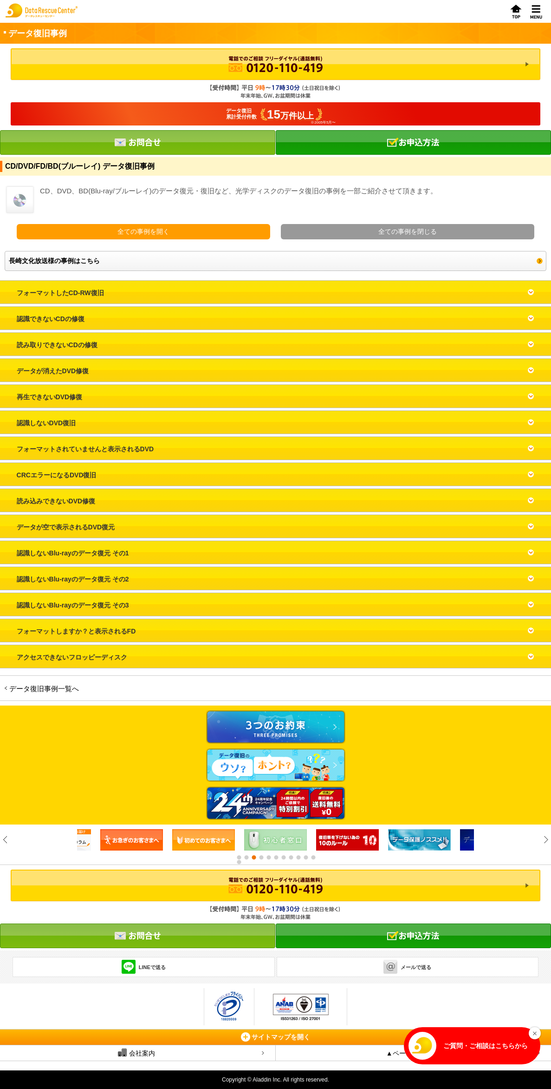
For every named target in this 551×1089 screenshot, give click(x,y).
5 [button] (268, 857)
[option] (131, 840)
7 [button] (283, 857)
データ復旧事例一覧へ (44, 689)
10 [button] (305, 857)
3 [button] (253, 857)
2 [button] (246, 857)
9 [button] (298, 857)
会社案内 (136, 1053)
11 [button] (313, 857)
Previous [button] (5, 839)
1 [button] (238, 857)
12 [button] (238, 862)
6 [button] (276, 857)
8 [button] (290, 857)
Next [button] (545, 839)
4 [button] (261, 857)
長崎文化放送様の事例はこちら (54, 260)
